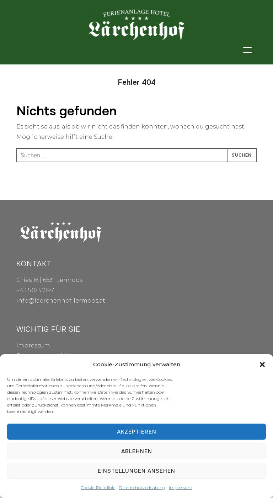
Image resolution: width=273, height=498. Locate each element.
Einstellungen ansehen (136, 471)
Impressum (180, 487)
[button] (262, 364)
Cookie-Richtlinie (98, 487)
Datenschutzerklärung (142, 487)
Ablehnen (136, 451)
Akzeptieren (136, 431)
